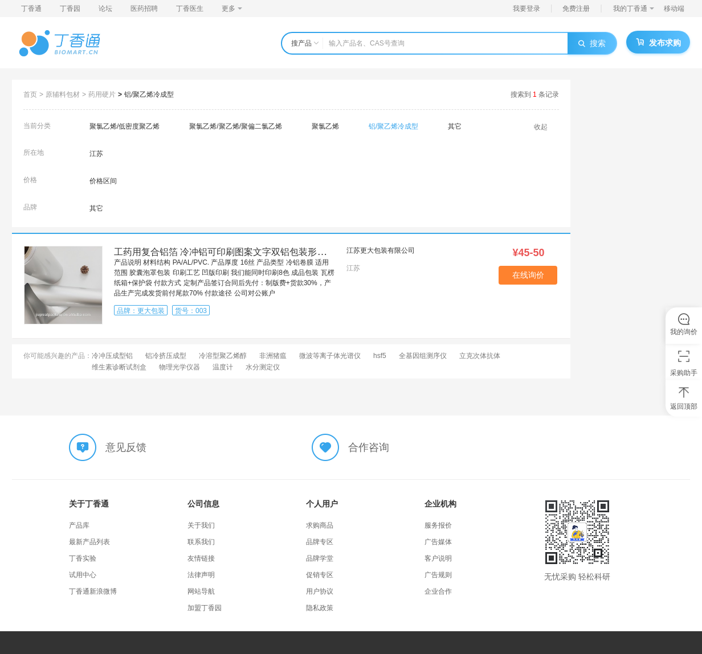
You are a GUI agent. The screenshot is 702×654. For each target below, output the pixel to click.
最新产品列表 (89, 542)
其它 (455, 126)
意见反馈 (125, 447)
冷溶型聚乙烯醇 (223, 356)
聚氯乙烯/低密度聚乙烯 (124, 126)
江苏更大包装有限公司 (380, 250)
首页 (30, 94)
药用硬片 (102, 94)
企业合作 (438, 591)
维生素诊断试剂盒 (119, 367)
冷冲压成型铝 (112, 356)
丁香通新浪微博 (93, 591)
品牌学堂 (319, 558)
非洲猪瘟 (273, 356)
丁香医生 (189, 9)
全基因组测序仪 (423, 356)
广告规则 (438, 575)
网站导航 (201, 591)
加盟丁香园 (204, 608)
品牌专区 (319, 542)
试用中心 (82, 575)
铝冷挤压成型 (165, 356)
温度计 (223, 367)
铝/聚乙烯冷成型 (149, 94)
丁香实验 (82, 558)
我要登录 (526, 9)
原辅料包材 (63, 94)
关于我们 (201, 525)
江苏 (96, 154)
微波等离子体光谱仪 (330, 356)
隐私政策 (319, 608)
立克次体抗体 (479, 356)
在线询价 (528, 274)
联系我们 (201, 542)
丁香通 (31, 9)
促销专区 (319, 575)
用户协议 (319, 591)
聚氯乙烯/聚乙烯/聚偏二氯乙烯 (235, 126)
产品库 (79, 525)
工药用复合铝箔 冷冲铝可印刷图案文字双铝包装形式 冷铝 (230, 252)
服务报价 (438, 525)
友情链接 (201, 558)
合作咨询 (368, 447)
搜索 (592, 43)
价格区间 (103, 181)
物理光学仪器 (179, 367)
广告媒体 (438, 542)
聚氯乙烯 (325, 126)
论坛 (105, 9)
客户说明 (438, 558)
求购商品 (319, 525)
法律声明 (201, 575)
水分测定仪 (263, 367)
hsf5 (379, 356)
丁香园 (70, 9)
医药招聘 (144, 9)
